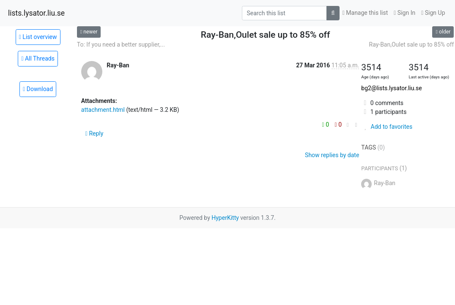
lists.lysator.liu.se (36, 13)
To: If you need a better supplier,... (121, 44)
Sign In (404, 12)
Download (38, 89)
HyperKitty (225, 217)
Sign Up (433, 12)
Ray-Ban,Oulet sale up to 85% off (411, 44)
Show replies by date (332, 155)
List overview (38, 36)
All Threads (38, 58)
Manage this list (365, 12)
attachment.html (103, 109)
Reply (94, 133)
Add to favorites (386, 126)
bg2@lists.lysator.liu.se (391, 88)
